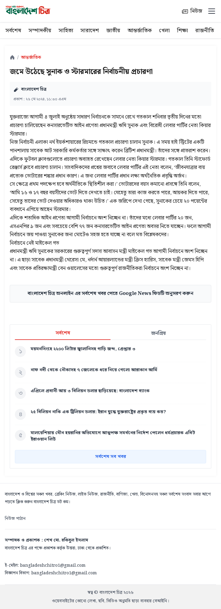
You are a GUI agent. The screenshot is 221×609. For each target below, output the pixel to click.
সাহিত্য (66, 30)
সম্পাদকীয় (40, 30)
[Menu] (211, 11)
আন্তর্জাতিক (139, 30)
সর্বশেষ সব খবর (110, 456)
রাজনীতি (204, 30)
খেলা (164, 30)
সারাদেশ (89, 30)
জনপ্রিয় (158, 333)
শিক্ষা (182, 30)
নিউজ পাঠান (15, 518)
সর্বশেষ (13, 30)
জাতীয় (113, 30)
